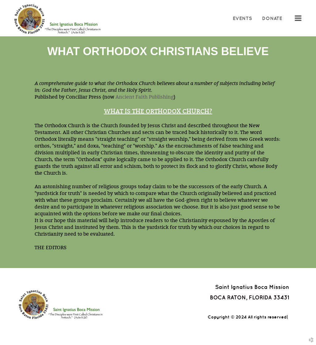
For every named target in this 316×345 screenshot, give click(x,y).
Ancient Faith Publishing (144, 96)
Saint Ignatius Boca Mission (252, 287)
